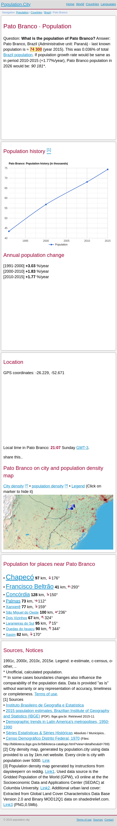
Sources (98, 819)
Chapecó (20, 577)
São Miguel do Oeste (22, 612)
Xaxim (11, 635)
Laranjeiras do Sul (20, 623)
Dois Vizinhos (16, 618)
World (80, 4)
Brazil (47, 12)
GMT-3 (82, 447)
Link (46, 760)
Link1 (49, 771)
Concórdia (18, 594)
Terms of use (45, 694)
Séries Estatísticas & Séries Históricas (39, 733)
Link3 (8, 805)
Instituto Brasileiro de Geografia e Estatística (45, 705)
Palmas (13, 601)
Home (70, 4)
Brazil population (17, 55)
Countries (92, 4)
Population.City (16, 4)
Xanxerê (13, 607)
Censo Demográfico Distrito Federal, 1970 (43, 738)
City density (13, 486)
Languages (108, 4)
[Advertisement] (58, 103)
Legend (78, 486)
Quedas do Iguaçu (20, 629)
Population (22, 12)
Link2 (45, 788)
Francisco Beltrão (30, 586)
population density (48, 486)
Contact (108, 819)
